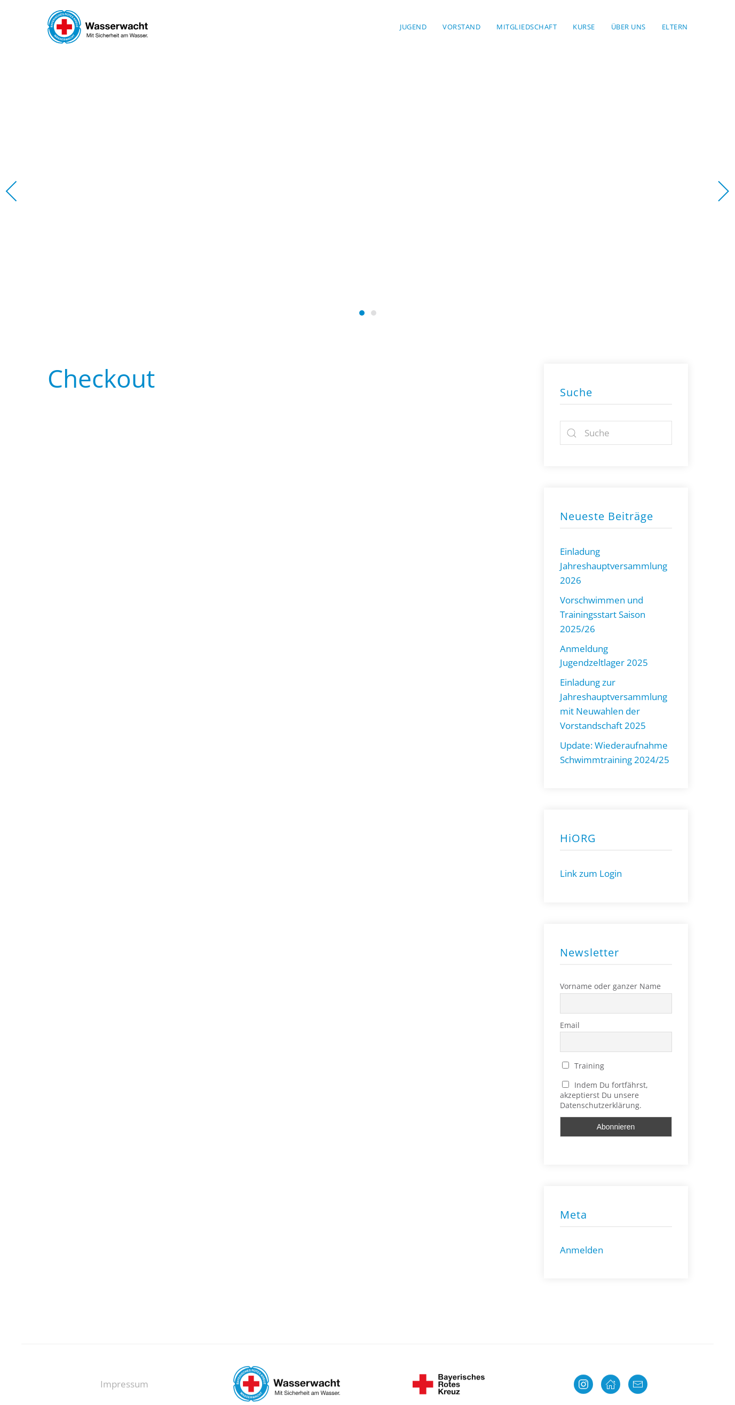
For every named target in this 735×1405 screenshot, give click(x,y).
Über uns (628, 27)
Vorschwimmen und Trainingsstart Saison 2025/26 (602, 614)
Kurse (584, 27)
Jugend (413, 27)
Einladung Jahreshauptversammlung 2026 (613, 565)
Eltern (675, 27)
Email (570, 1025)
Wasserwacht (373, 313)
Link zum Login (591, 873)
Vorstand (461, 27)
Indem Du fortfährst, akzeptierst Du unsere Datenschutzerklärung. (604, 1095)
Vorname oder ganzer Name (610, 986)
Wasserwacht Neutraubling (362, 313)
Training (583, 1066)
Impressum (124, 1390)
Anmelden (581, 1250)
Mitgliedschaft (526, 27)
